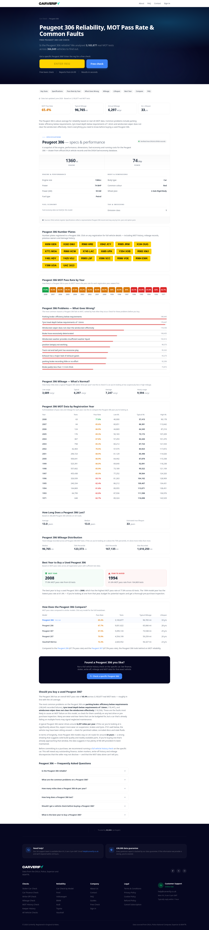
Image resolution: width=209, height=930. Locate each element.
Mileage (106, 91)
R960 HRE (87, 244)
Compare (139, 91)
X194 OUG (142, 244)
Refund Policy (130, 900)
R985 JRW (124, 244)
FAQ (149, 3)
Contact (157, 3)
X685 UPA (106, 251)
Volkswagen (61, 896)
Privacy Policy (130, 892)
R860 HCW (70, 251)
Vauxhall (60, 912)
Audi (58, 904)
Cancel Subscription (132, 904)
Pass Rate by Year (74, 91)
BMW (58, 900)
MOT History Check (30, 904)
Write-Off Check (29, 896)
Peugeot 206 (47, 625)
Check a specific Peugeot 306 (104, 676)
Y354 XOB (124, 251)
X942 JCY (105, 244)
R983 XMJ (143, 251)
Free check (97, 63)
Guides (93, 900)
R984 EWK (142, 258)
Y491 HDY (50, 258)
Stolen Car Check (29, 888)
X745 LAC (88, 251)
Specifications (57, 91)
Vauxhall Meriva (49, 642)
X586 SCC (104, 258)
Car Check (43, 19)
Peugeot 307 (47, 631)
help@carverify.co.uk (90, 851)
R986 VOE (123, 258)
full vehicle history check (102, 748)
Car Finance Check (30, 892)
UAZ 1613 (68, 265)
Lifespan (117, 91)
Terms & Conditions (132, 888)
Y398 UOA (51, 265)
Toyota (59, 908)
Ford (58, 892)
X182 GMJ (69, 244)
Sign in (167, 3)
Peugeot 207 (47, 636)
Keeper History (28, 908)
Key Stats (44, 91)
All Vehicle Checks (30, 912)
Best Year (128, 91)
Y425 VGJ (68, 258)
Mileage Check (28, 900)
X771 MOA (51, 251)
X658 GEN (50, 244)
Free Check (95, 904)
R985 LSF (86, 258)
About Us (94, 888)
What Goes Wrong (92, 91)
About (141, 3)
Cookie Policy (130, 896)
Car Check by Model (65, 888)
